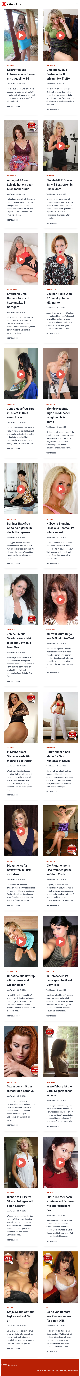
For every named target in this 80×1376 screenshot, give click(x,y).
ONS (47, 1307)
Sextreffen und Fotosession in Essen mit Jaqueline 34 (21, 74)
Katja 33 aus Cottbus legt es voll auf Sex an (20, 1316)
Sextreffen (11, 65)
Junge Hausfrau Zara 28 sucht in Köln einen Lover (20, 413)
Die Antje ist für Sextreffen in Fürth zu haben (19, 870)
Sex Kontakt (11, 176)
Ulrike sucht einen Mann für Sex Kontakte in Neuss (58, 756)
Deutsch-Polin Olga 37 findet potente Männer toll (59, 298)
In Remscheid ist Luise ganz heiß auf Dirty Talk (59, 980)
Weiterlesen (13, 106)
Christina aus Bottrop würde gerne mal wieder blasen (21, 980)
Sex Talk (49, 519)
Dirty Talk (11, 629)
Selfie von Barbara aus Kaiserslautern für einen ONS (58, 1316)
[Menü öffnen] (77, 4)
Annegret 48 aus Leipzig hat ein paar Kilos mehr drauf (20, 185)
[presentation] (21, 34)
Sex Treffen (50, 65)
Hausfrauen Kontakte (45, 1371)
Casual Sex (11, 404)
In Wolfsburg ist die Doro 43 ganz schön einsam (59, 1091)
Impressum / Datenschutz (67, 1371)
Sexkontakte (12, 289)
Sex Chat (10, 1307)
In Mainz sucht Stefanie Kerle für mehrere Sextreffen (19, 756)
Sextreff (10, 1192)
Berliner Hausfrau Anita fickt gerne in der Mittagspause (19, 528)
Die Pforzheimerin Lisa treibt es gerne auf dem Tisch (59, 870)
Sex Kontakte (51, 747)
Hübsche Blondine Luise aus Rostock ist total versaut (60, 528)
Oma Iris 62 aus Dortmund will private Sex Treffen (58, 74)
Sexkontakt (11, 519)
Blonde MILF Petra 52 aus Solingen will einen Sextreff (20, 1201)
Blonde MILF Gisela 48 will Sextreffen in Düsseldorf (59, 185)
